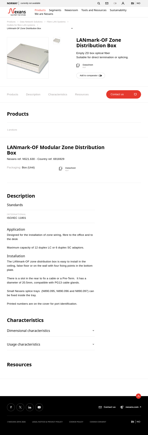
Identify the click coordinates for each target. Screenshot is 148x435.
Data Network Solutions (31, 21)
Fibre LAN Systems (56, 21)
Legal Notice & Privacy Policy (47, 421)
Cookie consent (98, 421)
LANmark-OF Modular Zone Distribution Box (55, 150)
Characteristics (57, 94)
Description (33, 94)
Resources (82, 94)
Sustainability (118, 10)
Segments (55, 10)
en (132, 3)
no (138, 3)
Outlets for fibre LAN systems (21, 25)
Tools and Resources (94, 10)
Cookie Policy (76, 421)
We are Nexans (44, 14)
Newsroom (71, 10)
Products (40, 10)
